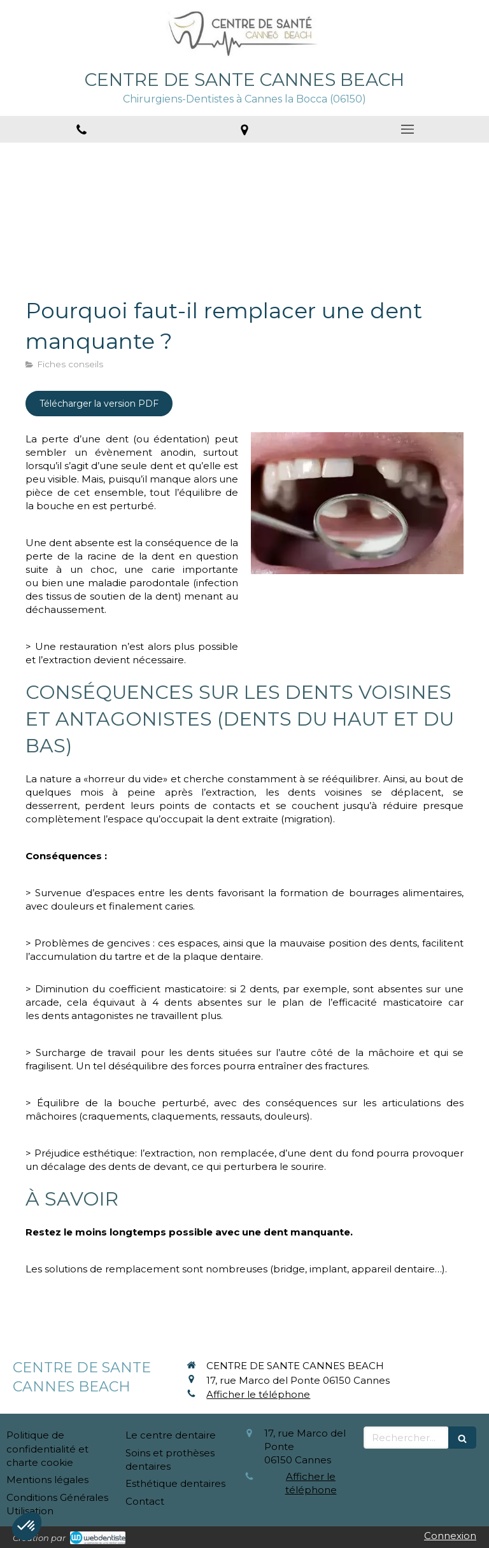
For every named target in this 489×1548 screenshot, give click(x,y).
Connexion (450, 1536)
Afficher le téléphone (258, 1394)
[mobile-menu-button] (407, 129)
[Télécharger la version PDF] (99, 403)
